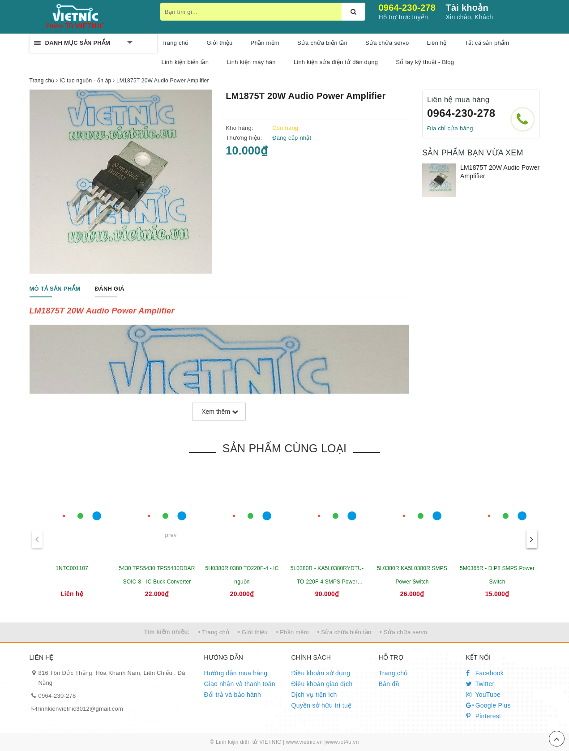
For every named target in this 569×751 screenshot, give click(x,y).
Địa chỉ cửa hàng (450, 128)
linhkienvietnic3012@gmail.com (81, 708)
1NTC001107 (72, 568)
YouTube (483, 694)
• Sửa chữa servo (403, 632)
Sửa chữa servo (387, 42)
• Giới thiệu (253, 632)
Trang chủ (393, 673)
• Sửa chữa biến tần (344, 632)
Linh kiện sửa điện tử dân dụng (336, 62)
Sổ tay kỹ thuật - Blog (425, 62)
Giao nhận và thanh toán (239, 683)
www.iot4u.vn (342, 742)
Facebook (485, 673)
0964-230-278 (407, 8)
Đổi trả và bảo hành (232, 694)
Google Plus (488, 705)
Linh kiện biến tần (185, 62)
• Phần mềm (292, 632)
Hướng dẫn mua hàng (236, 673)
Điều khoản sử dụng (321, 673)
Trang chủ (175, 42)
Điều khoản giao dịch (322, 683)
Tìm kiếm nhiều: (167, 631)
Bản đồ (389, 683)
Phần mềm (265, 42)
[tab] (55, 289)
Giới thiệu (220, 42)
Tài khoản (467, 8)
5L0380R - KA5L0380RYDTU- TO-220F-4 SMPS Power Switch (327, 581)
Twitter (480, 683)
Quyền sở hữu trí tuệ (321, 705)
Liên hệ (436, 42)
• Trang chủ (214, 632)
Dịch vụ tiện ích (314, 694)
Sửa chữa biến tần (322, 42)
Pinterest (483, 716)
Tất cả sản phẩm (487, 42)
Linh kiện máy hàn (251, 62)
